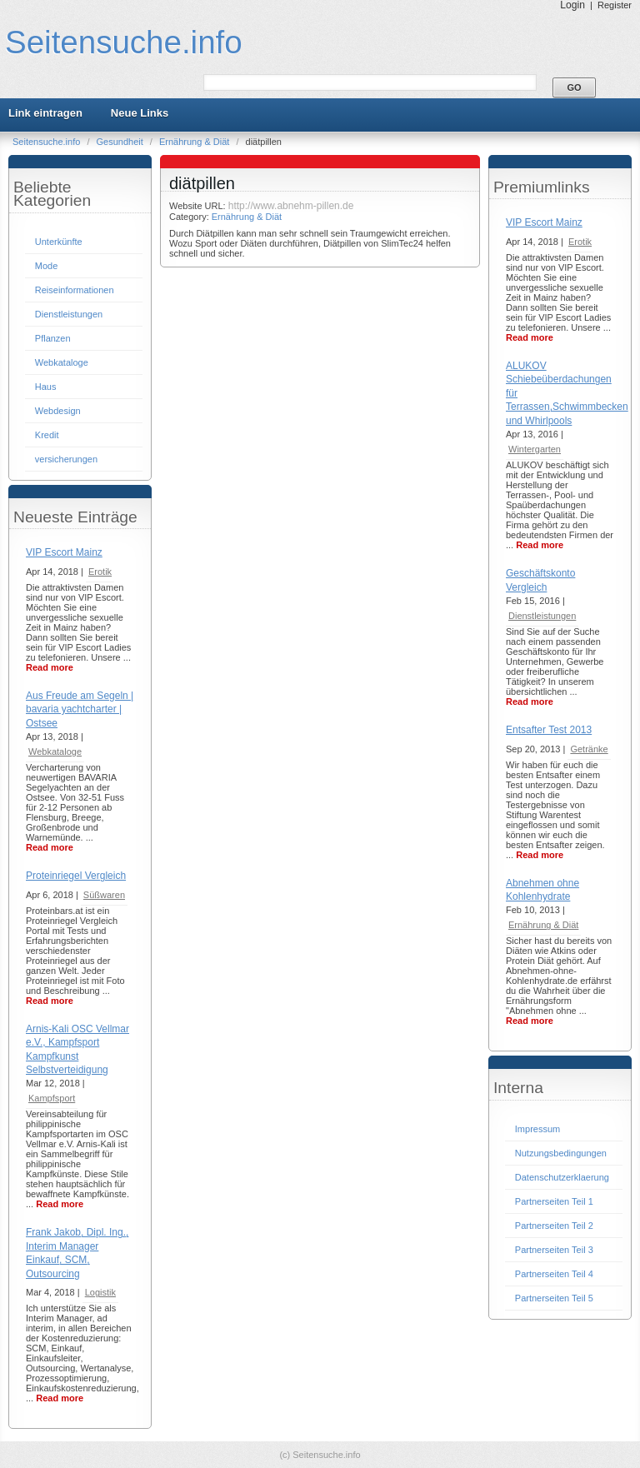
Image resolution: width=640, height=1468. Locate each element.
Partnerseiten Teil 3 (554, 1250)
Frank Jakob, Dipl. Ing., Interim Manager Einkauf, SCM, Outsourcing (77, 1252)
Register (615, 5)
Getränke (589, 749)
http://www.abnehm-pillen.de (291, 206)
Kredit (47, 435)
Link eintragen (45, 113)
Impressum (537, 1129)
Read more (49, 667)
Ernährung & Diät (195, 142)
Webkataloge (61, 362)
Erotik (100, 572)
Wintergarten (534, 449)
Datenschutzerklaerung (562, 1177)
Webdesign (58, 411)
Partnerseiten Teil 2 (554, 1226)
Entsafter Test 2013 (549, 730)
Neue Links (139, 113)
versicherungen (66, 459)
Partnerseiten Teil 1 (554, 1201)
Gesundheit (121, 142)
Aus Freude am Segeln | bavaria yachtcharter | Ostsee (79, 709)
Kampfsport (51, 1098)
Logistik (100, 1292)
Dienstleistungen (68, 314)
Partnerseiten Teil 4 (554, 1274)
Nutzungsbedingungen (561, 1153)
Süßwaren (104, 895)
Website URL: (198, 206)
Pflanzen (53, 338)
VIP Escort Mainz (64, 552)
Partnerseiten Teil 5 (554, 1298)
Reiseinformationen (74, 290)
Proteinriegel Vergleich (76, 875)
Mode (46, 266)
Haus (46, 387)
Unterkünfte (58, 242)
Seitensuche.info (123, 42)
